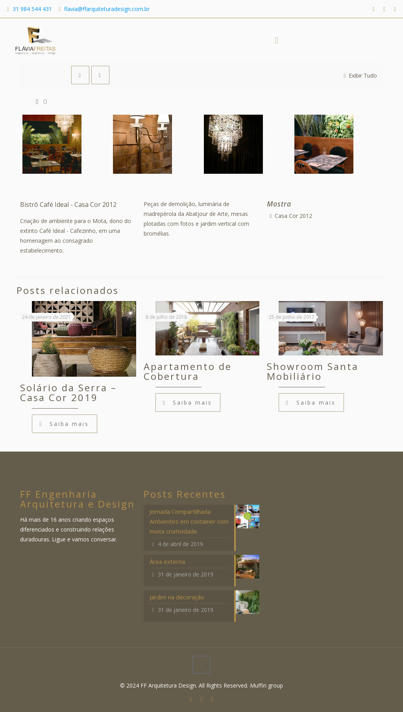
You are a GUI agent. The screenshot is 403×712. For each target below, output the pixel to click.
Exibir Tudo (359, 75)
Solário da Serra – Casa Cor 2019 (68, 392)
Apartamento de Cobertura (188, 371)
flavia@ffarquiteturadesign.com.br (107, 9)
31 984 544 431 (32, 9)
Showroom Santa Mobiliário (313, 371)
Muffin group (266, 685)
